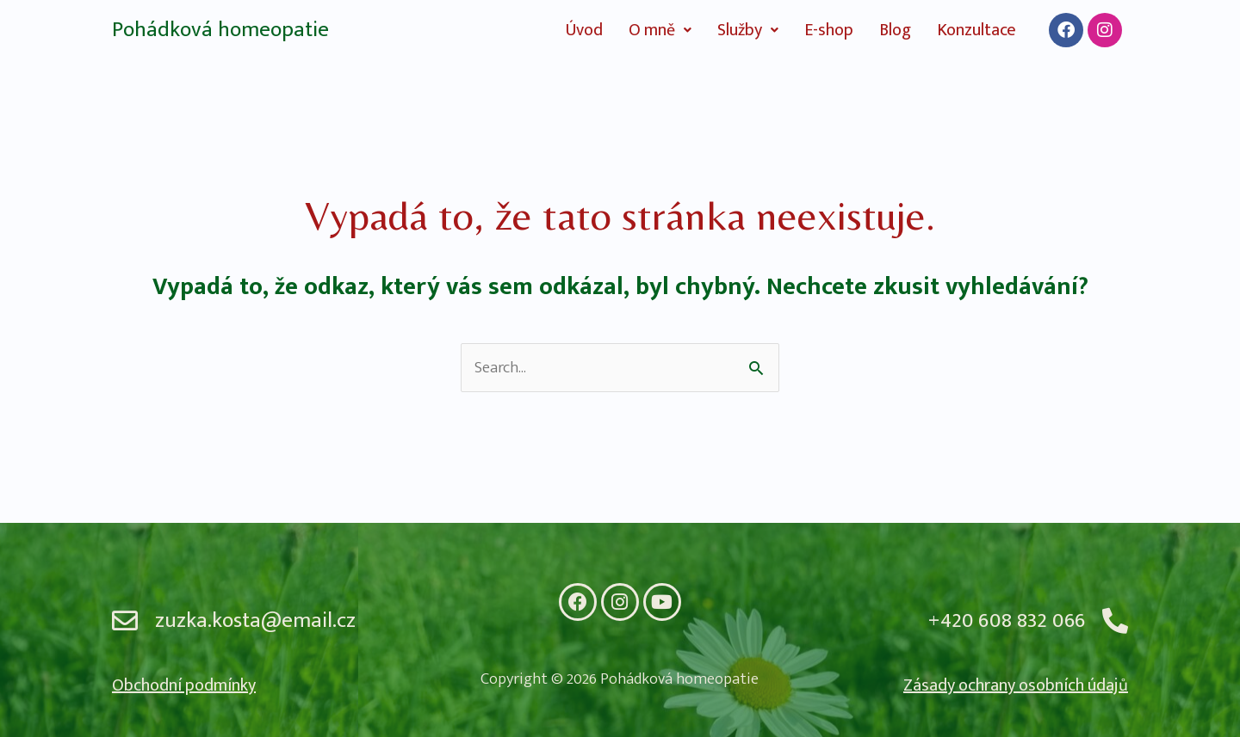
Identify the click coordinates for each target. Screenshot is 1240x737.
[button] (660, 30)
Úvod (584, 30)
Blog (895, 30)
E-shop (828, 30)
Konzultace (976, 30)
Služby (747, 30)
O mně (660, 30)
